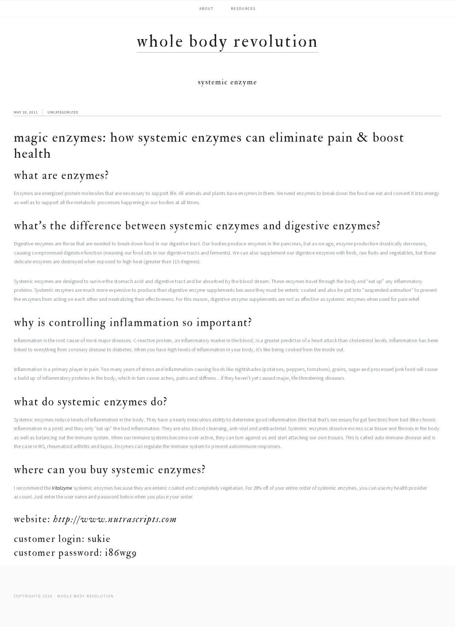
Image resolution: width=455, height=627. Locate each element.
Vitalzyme (62, 488)
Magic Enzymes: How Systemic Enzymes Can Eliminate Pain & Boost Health (209, 145)
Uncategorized (62, 112)
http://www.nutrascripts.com (115, 519)
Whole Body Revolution (227, 41)
